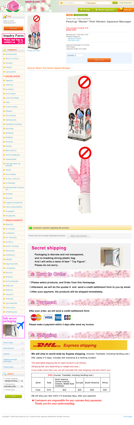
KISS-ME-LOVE (73, 40)
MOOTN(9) (9, 129)
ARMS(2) (8, 111)
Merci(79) (8, 273)
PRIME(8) (9, 137)
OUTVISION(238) (11, 281)
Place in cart (99, 60)
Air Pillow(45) (10, 183)
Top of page (127, 416)
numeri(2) (8, 63)
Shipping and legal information (10, 360)
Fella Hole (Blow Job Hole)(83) (13, 165)
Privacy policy (8, 367)
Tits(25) (8, 170)
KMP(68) (8, 259)
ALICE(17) (9, 242)
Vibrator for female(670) (14, 220)
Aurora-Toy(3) (10, 94)
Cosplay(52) (9, 211)
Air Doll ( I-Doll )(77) (12, 179)
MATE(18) (9, 142)
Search (13, 396)
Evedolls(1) (9, 89)
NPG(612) (9, 277)
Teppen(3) (9, 81)
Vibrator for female (74, 38)
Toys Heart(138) (11, 303)
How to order (8, 343)
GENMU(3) (9, 133)
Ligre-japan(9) (10, 72)
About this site (8, 348)
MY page (86, 10)
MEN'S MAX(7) (11, 151)
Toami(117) (9, 294)
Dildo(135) (9, 224)
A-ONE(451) (9, 233)
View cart (125, 9)
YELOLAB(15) (10, 116)
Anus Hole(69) (10, 174)
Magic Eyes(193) (11, 264)
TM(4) (7, 102)
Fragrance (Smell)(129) (13, 203)
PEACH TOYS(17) (12, 59)
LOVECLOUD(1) (11, 107)
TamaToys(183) (11, 54)
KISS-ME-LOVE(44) (12, 76)
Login (115, 3)
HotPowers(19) (10, 120)
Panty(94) (9, 194)
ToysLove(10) (10, 308)
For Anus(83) (10, 229)
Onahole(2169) (10, 159)
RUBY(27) (9, 290)
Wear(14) (8, 198)
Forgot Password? (125, 3)
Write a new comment (79, 236)
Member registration (106, 10)
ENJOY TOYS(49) (12, 246)
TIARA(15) (9, 299)
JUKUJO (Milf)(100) (12, 155)
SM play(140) (10, 216)
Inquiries (6, 354)
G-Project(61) (10, 268)
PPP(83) (8, 67)
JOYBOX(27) (10, 255)
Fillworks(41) (10, 251)
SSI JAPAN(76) (11, 238)
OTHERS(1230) (11, 312)
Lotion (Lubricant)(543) (13, 207)
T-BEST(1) (9, 85)
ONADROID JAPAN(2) (13, 124)
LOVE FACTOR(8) (12, 98)
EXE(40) (8, 146)
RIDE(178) (9, 286)
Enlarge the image (33, 50)
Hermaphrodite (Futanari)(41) (14, 188)
